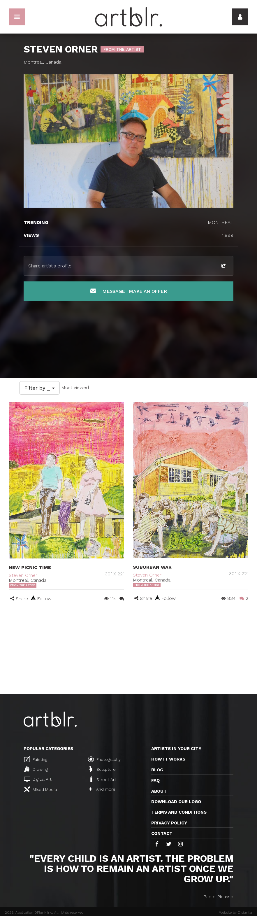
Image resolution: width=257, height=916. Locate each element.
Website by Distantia (235, 912)
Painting (35, 759)
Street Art (102, 779)
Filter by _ (39, 388)
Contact (161, 833)
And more (102, 789)
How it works (168, 759)
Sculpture (102, 769)
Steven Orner (23, 575)
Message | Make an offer (128, 291)
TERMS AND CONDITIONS (179, 812)
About (159, 791)
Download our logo (176, 801)
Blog (157, 770)
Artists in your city (176, 748)
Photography (104, 759)
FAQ (155, 780)
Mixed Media (40, 789)
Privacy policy (169, 823)
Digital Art (38, 779)
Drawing (36, 769)
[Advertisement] (128, 650)
